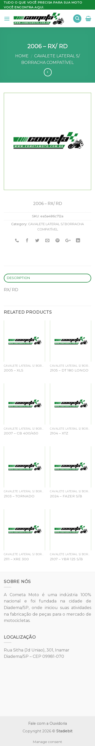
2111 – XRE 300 (16, 559)
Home (22, 56)
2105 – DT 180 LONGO (69, 370)
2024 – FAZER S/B (66, 496)
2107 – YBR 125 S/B (66, 559)
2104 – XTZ (59, 433)
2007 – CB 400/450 (21, 433)
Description (18, 278)
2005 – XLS (13, 370)
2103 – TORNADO (19, 496)
